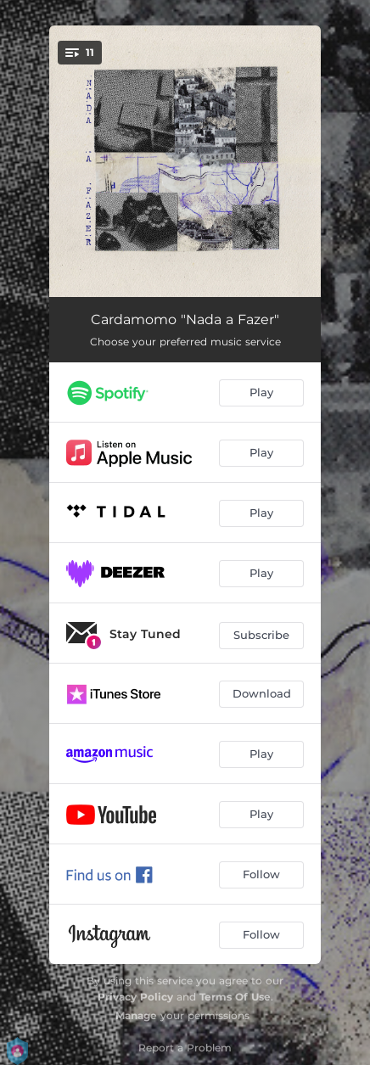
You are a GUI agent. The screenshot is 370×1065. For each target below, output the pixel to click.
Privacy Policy (135, 996)
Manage (136, 1015)
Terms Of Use (235, 996)
